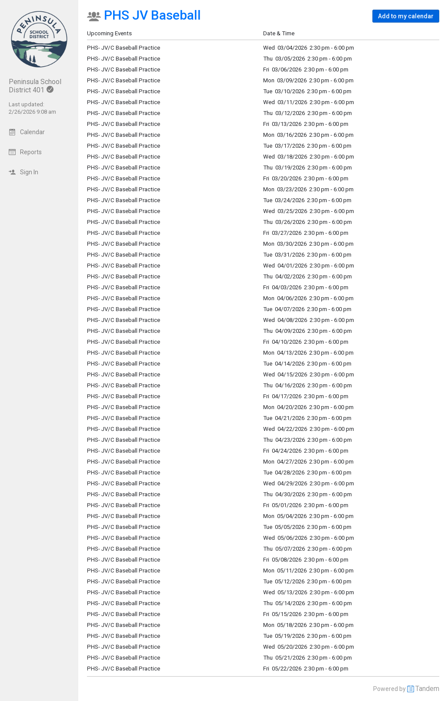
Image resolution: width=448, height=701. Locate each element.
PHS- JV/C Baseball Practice (123, 156)
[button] (406, 16)
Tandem (427, 688)
